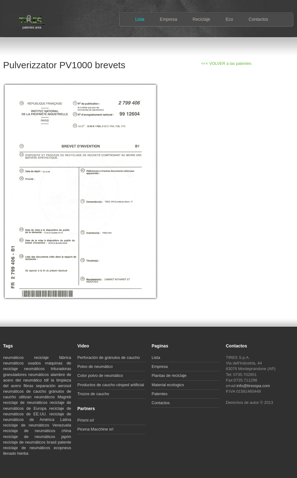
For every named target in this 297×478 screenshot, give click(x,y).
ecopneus (62, 447)
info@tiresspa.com (253, 385)
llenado (10, 453)
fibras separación (41, 385)
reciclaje (46, 357)
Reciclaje (201, 19)
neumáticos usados (24, 363)
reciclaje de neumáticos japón (37, 436)
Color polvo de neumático (100, 375)
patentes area (31, 27)
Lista (139, 19)
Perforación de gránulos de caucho (108, 357)
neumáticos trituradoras (47, 368)
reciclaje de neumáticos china (37, 430)
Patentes (159, 393)
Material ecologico (168, 384)
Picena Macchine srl (95, 429)
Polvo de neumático (95, 366)
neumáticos (18, 357)
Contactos (258, 19)
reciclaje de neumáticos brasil (30, 442)
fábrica (65, 357)
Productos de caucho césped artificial (110, 384)
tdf (47, 380)
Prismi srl (85, 420)
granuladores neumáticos (26, 374)
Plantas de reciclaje (169, 375)
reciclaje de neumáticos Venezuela (37, 425)
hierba (22, 453)
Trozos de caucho (93, 393)
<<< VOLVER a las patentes (226, 63)
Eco (229, 19)
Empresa (168, 19)
